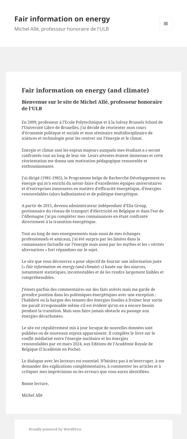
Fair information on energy (62, 18)
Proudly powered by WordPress (55, 429)
